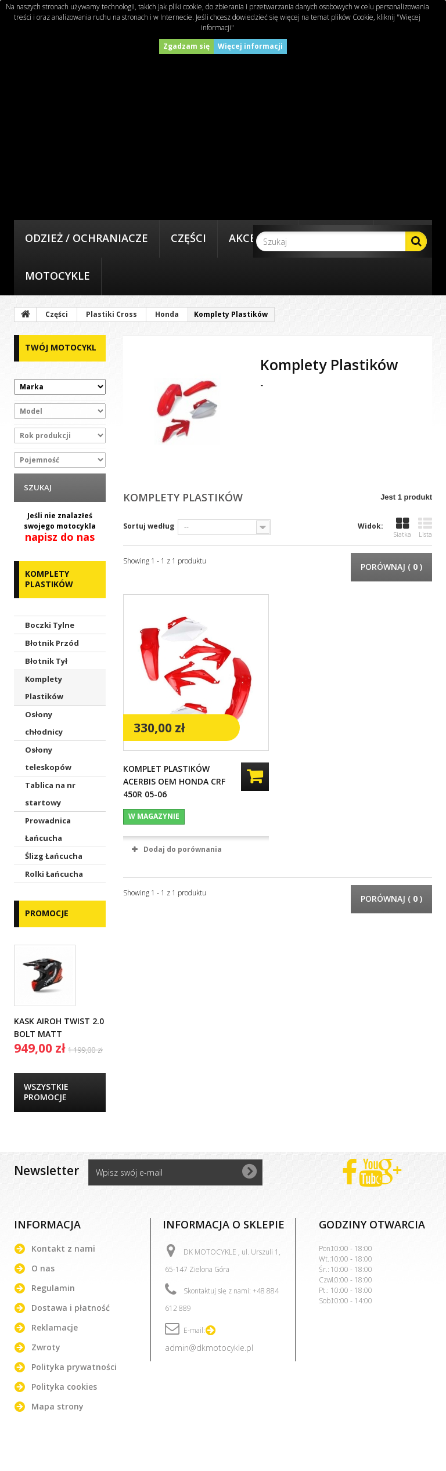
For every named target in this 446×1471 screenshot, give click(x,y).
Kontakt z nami (63, 1248)
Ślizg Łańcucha (53, 856)
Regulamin (53, 1287)
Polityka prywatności (74, 1366)
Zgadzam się (186, 46)
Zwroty (45, 1347)
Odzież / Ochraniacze (86, 238)
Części (188, 238)
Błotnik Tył (46, 661)
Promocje (47, 913)
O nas (43, 1268)
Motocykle (57, 276)
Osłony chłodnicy (44, 723)
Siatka (402, 527)
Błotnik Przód (52, 643)
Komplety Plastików (44, 688)
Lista (425, 527)
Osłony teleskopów (48, 758)
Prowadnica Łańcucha (48, 829)
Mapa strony (57, 1406)
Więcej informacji (250, 46)
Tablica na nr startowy (50, 794)
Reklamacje (54, 1327)
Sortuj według (148, 526)
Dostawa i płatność (70, 1307)
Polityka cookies (64, 1386)
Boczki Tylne (49, 625)
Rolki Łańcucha (54, 874)
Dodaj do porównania (182, 849)
